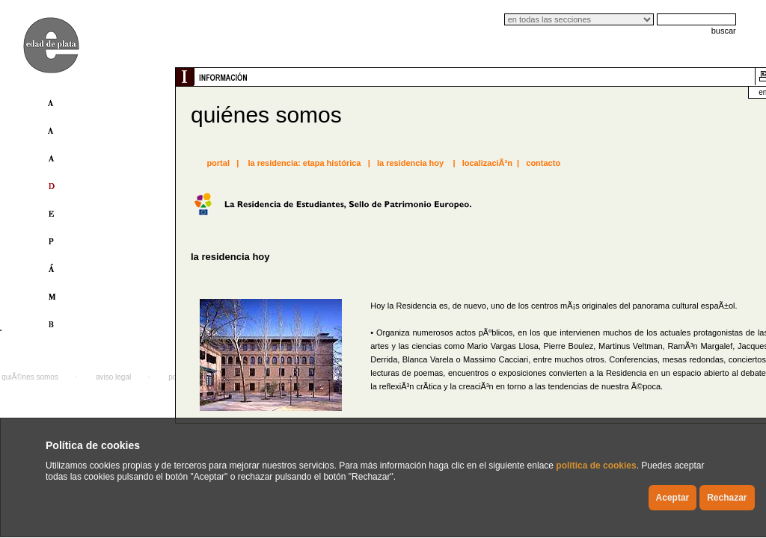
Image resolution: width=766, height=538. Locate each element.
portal (218, 162)
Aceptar (673, 497)
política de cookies (596, 465)
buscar (723, 30)
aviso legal (113, 377)
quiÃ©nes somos (29, 377)
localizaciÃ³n (487, 162)
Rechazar (727, 497)
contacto (543, 162)
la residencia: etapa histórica (304, 162)
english (702, 92)
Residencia (414, 305)
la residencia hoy (410, 162)
